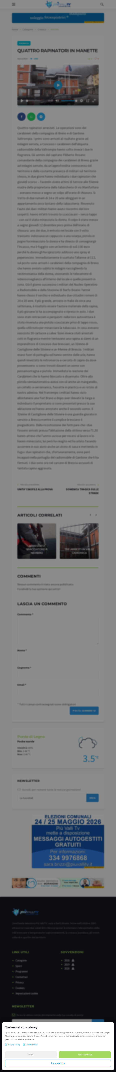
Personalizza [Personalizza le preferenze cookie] (58, 1063)
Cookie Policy (30, 1044)
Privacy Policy (12, 1044)
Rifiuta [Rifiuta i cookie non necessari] (31, 1054)
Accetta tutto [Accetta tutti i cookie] (85, 1054)
